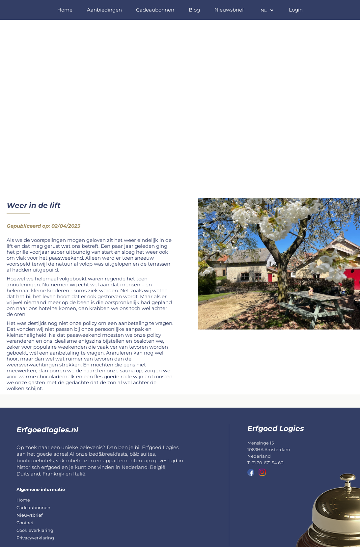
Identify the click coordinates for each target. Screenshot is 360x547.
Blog (194, 10)
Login (296, 10)
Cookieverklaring (34, 530)
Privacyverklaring (35, 537)
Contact (24, 522)
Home (64, 10)
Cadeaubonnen (155, 10)
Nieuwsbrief (229, 10)
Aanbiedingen (104, 10)
